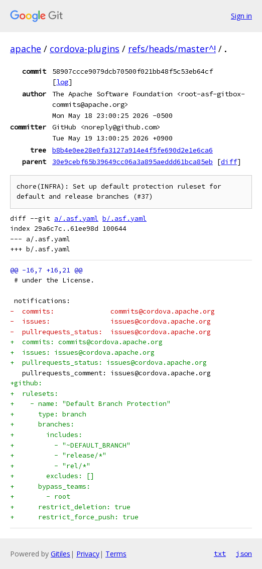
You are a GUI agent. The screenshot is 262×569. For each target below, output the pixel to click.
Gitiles (60, 553)
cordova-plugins (84, 49)
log (62, 81)
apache (25, 49)
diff (229, 161)
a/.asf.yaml (76, 218)
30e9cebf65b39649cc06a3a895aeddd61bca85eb (132, 161)
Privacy (87, 553)
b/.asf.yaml (124, 218)
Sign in (241, 16)
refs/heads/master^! (172, 49)
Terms (115, 553)
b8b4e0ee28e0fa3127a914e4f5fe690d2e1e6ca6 (132, 150)
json (244, 553)
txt (220, 553)
